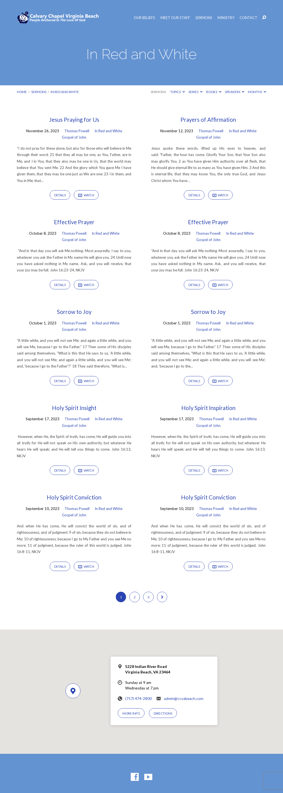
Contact (248, 18)
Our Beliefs (144, 18)
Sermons (203, 18)
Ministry (226, 18)
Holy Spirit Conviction (74, 497)
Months (257, 92)
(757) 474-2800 (138, 698)
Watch (86, 195)
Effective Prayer (74, 222)
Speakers (234, 92)
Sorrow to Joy (74, 311)
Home (22, 92)
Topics (177, 92)
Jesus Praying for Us (74, 119)
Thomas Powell (76, 131)
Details (60, 195)
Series (195, 92)
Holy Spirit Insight (74, 408)
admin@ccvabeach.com (183, 698)
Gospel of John (74, 137)
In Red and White (65, 92)
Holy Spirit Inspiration (208, 408)
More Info (131, 713)
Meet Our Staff (175, 18)
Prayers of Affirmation (208, 119)
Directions (163, 713)
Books (213, 92)
